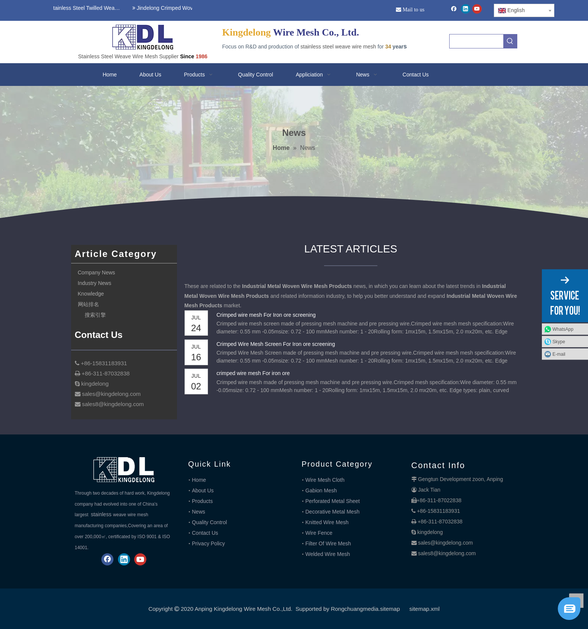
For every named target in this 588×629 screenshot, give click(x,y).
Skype (558, 341)
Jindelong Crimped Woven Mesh (171, 8)
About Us (203, 490)
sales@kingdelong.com (445, 543)
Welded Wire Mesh (328, 554)
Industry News (95, 283)
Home (199, 480)
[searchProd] (476, 41)
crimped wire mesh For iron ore (253, 373)
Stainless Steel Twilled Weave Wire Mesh (85, 8)
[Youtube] (477, 9)
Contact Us (205, 533)
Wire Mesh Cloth (325, 480)
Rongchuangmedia (355, 609)
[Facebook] (454, 9)
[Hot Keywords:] (510, 41)
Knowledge (91, 294)
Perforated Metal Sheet (333, 501)
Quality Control (209, 522)
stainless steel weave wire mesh (338, 47)
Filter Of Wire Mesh (328, 543)
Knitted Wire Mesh (327, 522)
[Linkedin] (465, 9)
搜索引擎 (95, 315)
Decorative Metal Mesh (333, 512)
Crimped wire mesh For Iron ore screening (266, 315)
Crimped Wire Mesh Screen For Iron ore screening (276, 344)
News (198, 512)
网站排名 (88, 304)
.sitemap (389, 609)
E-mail (558, 354)
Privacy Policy (208, 543)
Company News (96, 272)
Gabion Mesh (321, 490)
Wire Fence (319, 533)
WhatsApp (562, 329)
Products (202, 501)
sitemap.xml (425, 609)
